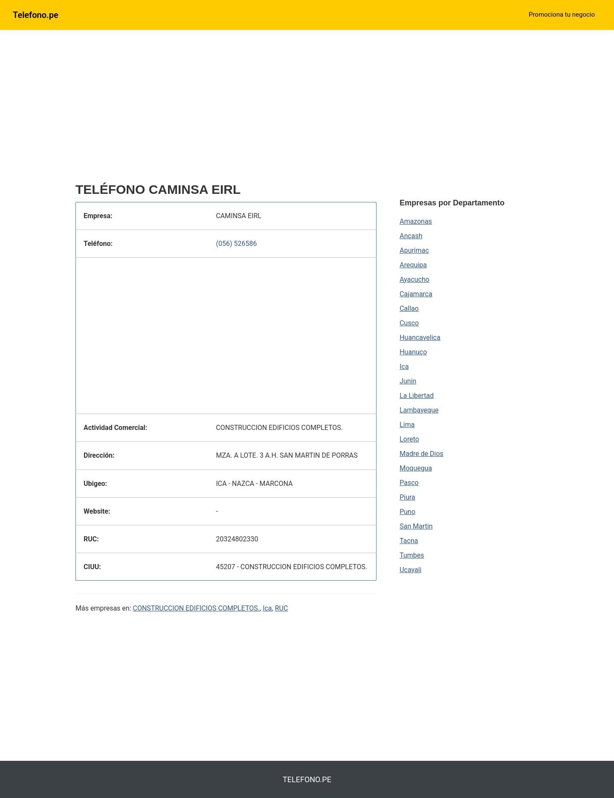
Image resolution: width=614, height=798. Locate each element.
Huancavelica (420, 337)
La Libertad (417, 396)
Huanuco (413, 352)
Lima (407, 425)
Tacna (409, 541)
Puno (407, 512)
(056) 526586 (236, 244)
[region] (226, 109)
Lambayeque (419, 410)
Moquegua (416, 468)
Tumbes (412, 555)
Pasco (409, 483)
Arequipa (413, 265)
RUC (281, 608)
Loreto (409, 439)
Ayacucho (414, 279)
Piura (407, 497)
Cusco (409, 323)
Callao (409, 308)
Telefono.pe (35, 15)
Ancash (411, 236)
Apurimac (414, 250)
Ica (267, 608)
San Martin (416, 526)
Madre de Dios (421, 454)
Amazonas (416, 221)
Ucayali (410, 570)
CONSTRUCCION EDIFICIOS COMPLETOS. (196, 608)
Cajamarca (416, 294)
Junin (408, 381)
